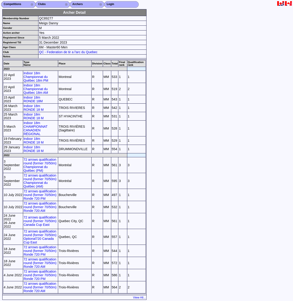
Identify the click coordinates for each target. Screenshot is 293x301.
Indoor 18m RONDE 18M (33, 99)
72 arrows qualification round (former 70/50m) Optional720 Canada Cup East (40, 236)
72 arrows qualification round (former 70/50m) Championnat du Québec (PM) (40, 165)
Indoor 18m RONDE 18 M (34, 107)
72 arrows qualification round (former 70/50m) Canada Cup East (40, 220)
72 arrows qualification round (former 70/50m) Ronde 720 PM (40, 194)
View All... (139, 297)
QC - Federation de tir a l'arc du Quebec (68, 52)
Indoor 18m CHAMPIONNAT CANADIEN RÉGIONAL (36, 128)
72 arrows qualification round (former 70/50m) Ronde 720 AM (40, 207)
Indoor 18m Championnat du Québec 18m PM (36, 76)
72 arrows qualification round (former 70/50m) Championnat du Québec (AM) (40, 181)
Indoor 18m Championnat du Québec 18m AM (36, 88)
